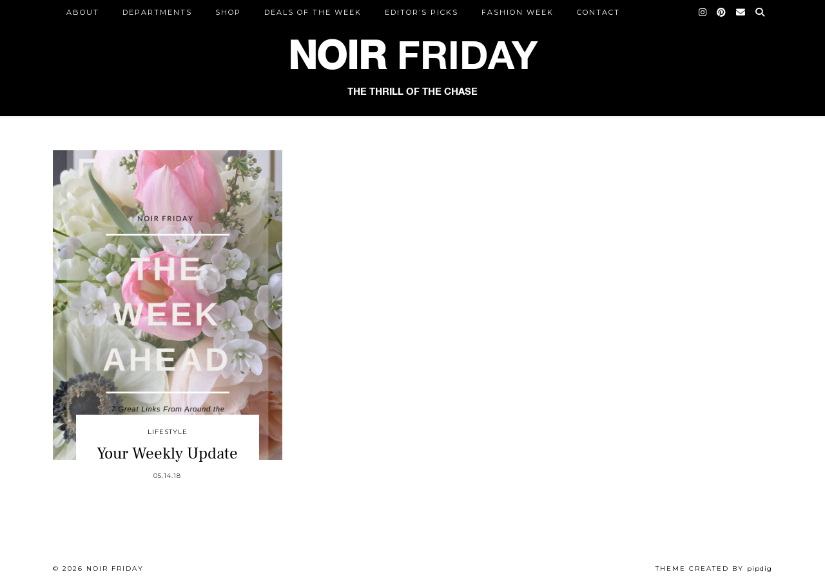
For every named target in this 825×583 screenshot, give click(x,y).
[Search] (760, 12)
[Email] (741, 12)
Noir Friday (115, 568)
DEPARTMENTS (157, 12)
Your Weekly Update (167, 453)
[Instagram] (703, 12)
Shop (228, 12)
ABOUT (82, 12)
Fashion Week (517, 12)
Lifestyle (168, 432)
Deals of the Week (313, 12)
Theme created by (713, 568)
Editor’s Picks (421, 12)
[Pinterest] (722, 12)
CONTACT (598, 12)
